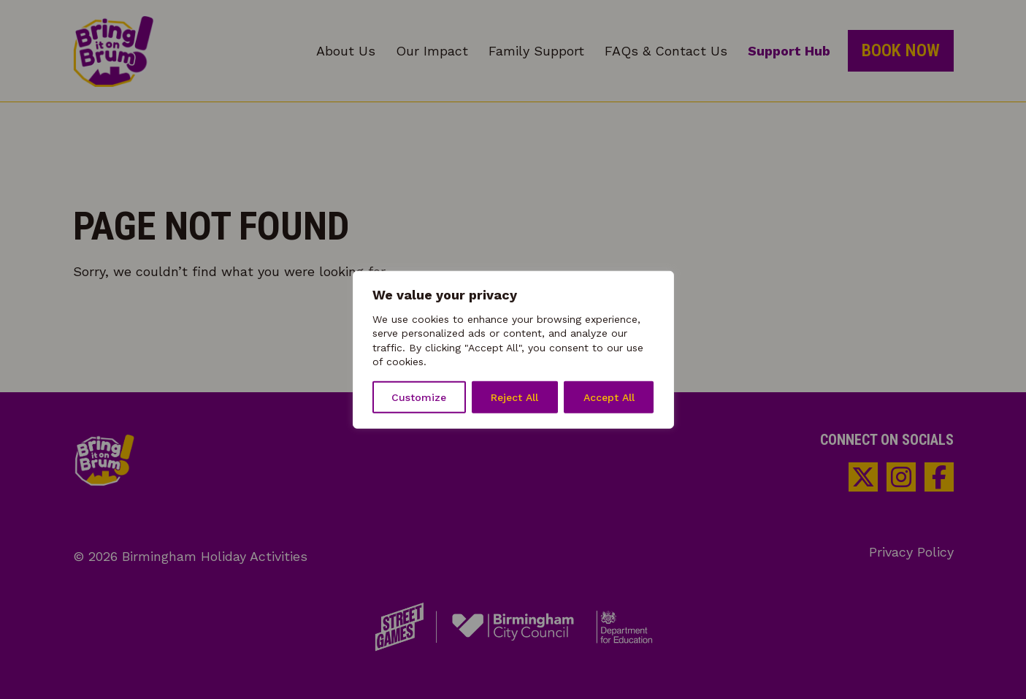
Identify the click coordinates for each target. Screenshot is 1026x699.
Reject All (514, 397)
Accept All (609, 397)
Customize (418, 397)
